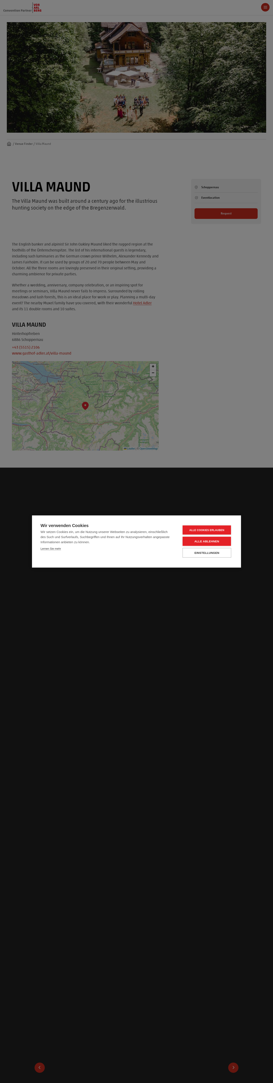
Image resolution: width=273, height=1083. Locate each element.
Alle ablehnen (206, 541)
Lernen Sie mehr (51, 548)
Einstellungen (207, 552)
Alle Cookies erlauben (206, 530)
